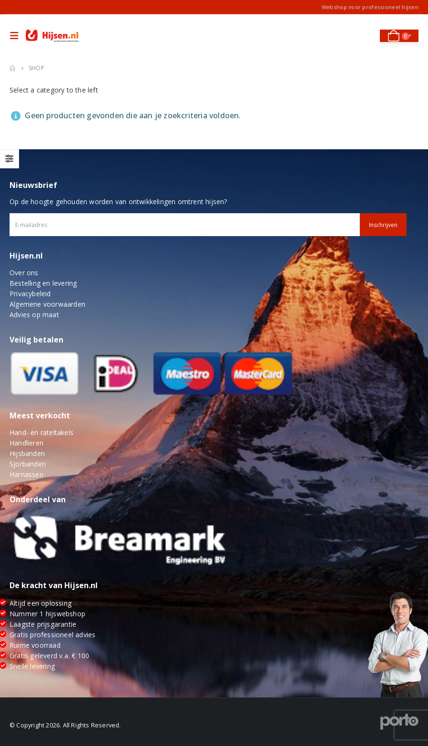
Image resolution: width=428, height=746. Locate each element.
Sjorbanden (28, 463)
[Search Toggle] (365, 36)
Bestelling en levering (43, 283)
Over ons (24, 272)
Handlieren (26, 442)
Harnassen (26, 474)
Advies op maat (34, 314)
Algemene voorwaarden (47, 304)
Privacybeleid (30, 293)
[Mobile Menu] (17, 36)
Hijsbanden (27, 453)
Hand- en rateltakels (41, 432)
